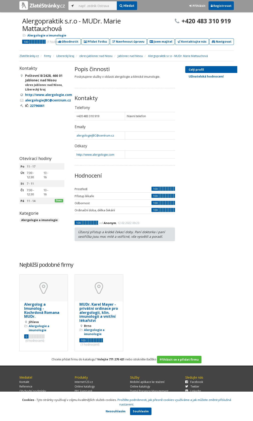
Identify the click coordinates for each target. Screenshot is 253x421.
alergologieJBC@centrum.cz (95, 135)
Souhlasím (141, 411)
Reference (25, 386)
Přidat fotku (95, 41)
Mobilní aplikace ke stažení (147, 382)
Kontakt (24, 382)
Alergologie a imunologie (46, 35)
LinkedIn (193, 391)
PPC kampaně (83, 391)
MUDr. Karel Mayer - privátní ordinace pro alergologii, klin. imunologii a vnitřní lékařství (98, 312)
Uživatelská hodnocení (215, 76)
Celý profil (196, 69)
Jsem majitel (161, 41)
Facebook (194, 382)
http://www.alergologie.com (95, 154)
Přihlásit (197, 6)
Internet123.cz (84, 382)
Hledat (127, 5)
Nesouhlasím (115, 411)
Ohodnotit (68, 41)
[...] (96, 5)
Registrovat (221, 6)
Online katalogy (85, 386)
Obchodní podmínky (32, 391)
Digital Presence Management (149, 391)
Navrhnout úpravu (128, 41)
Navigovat (222, 41)
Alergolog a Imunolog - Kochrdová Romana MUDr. (41, 310)
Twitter (192, 386)
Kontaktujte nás (191, 41)
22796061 (37, 105)
